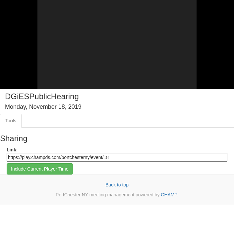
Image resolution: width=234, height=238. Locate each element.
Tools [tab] (10, 120)
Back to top (117, 184)
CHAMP (169, 194)
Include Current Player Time (40, 169)
